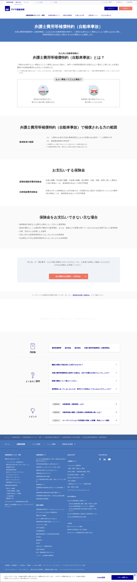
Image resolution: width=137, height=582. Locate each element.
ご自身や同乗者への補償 (13, 491)
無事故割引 (39, 540)
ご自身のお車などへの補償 (13, 494)
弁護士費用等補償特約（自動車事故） (97, 348)
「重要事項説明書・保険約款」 (81, 295)
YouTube (109, 460)
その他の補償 (10, 496)
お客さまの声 (79, 15)
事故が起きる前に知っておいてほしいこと (18, 465)
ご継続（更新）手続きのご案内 (76, 469)
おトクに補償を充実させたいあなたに (46, 519)
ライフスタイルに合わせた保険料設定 (46, 512)
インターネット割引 (41, 525)
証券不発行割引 (40, 549)
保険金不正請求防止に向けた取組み (77, 530)
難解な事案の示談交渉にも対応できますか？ (67, 365)
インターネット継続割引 (74, 466)
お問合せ (119, 2)
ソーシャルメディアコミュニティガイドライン (72, 570)
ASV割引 (38, 537)
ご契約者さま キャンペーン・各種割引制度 (79, 484)
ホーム (7, 437)
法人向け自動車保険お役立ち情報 (76, 517)
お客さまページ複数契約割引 (44, 546)
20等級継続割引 (40, 531)
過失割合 (77, 348)
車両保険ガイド (40, 485)
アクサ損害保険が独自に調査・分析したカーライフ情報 (51, 480)
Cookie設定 (101, 577)
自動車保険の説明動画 (42, 499)
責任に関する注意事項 (37, 570)
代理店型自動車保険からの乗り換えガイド (47, 464)
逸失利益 (68, 348)
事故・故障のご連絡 (73, 487)
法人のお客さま (106, 15)
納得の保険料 (67, 15)
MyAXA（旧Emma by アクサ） (75, 478)
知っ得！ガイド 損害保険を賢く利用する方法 (79, 533)
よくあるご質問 (107, 2)
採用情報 (14, 565)
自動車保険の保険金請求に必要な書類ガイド (48, 493)
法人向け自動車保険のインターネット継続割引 (82, 506)
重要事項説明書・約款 (51, 570)
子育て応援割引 (40, 528)
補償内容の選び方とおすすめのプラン (46, 470)
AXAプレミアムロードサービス (14, 472)
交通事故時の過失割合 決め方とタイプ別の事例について (50, 489)
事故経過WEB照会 (11, 470)
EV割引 (38, 543)
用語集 (29, 565)
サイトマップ (47, 565)
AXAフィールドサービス (13, 480)
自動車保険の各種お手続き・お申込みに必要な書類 (50, 496)
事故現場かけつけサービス (13, 482)
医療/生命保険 (67, 444)
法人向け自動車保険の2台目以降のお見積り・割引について (83, 510)
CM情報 (69, 524)
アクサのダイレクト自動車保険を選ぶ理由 (16, 502)
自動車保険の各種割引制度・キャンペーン (47, 522)
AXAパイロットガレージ (13, 477)
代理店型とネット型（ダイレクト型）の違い (48, 467)
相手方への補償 (10, 488)
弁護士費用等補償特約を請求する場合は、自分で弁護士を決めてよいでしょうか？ (81, 373)
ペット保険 (53, 2)
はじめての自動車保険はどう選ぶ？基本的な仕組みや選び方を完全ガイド (51, 460)
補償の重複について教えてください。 (65, 381)
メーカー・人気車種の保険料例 (44, 555)
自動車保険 (9, 2)
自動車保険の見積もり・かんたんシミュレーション (50, 509)
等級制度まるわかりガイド (43, 473)
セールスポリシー (24, 570)
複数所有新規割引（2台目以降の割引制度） (48, 534)
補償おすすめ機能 (41, 516)
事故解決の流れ (10, 467)
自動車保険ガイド (54, 15)
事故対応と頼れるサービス (12, 459)
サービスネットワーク (12, 475)
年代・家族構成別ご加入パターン (45, 552)
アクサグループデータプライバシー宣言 (74, 565)
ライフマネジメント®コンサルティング (78, 490)
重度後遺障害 (56, 348)
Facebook (100, 460)
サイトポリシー (56, 565)
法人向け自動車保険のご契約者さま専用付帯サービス (82, 514)
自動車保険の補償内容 (52, 437)
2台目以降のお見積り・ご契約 (75, 475)
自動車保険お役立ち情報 (43, 476)
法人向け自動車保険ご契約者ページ (77, 501)
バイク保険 (39, 2)
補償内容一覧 (10, 499)
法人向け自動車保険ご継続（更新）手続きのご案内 (83, 504)
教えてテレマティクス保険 (74, 527)
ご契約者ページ (93, 15)
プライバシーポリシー (11, 570)
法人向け (26, 2)
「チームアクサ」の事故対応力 (14, 462)
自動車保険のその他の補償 (71, 437)
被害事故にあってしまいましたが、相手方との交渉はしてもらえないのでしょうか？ (81, 389)
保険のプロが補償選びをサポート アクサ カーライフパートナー (19, 506)
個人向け (18, 2)
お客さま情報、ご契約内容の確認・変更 (78, 472)
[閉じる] (135, 575)
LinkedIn (104, 460)
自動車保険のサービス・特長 (35, 15)
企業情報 (129, 2)
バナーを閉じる (122, 577)
